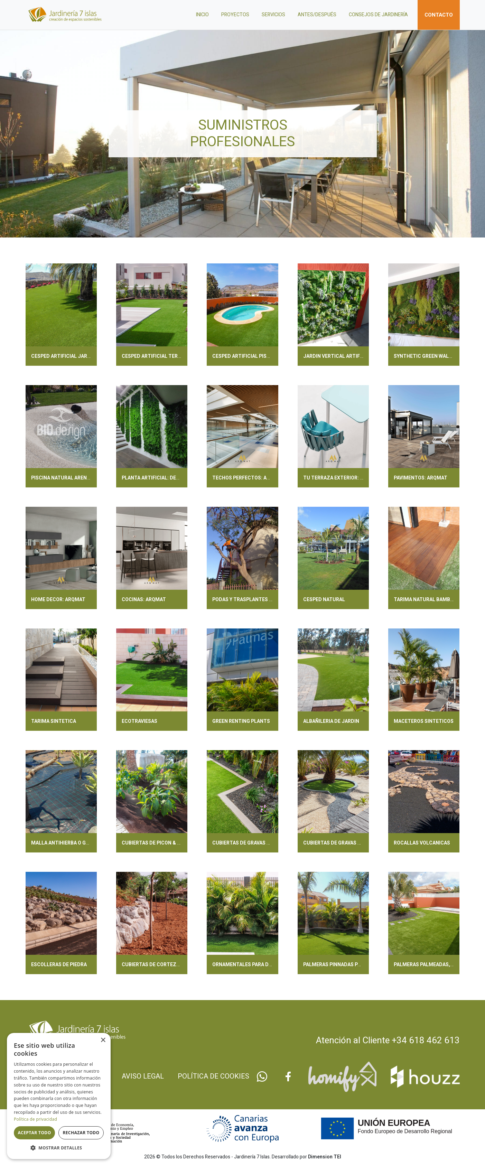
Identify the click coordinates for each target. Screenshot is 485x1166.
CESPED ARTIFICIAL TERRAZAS (158, 356)
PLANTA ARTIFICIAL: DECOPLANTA (162, 478)
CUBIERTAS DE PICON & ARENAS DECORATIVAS (176, 843)
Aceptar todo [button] (34, 1133)
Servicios (273, 14)
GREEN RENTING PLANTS (241, 721)
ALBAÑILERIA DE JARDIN (331, 721)
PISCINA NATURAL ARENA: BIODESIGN (74, 478)
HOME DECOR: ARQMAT (58, 599)
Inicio (202, 14)
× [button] (102, 1040)
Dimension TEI (324, 1156)
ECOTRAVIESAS (139, 721)
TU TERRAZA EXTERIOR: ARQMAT (341, 478)
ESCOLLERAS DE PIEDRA (59, 964)
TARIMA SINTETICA (53, 721)
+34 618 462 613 (426, 1040)
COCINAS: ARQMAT (144, 599)
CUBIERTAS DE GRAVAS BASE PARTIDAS (257, 843)
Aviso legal (143, 1076)
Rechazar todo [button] (81, 1133)
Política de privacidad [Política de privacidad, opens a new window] (35, 1119)
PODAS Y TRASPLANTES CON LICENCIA (257, 599)
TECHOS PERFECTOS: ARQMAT (248, 478)
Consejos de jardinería (378, 14)
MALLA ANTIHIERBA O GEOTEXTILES (73, 843)
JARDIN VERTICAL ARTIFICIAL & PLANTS (350, 356)
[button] (59, 1148)
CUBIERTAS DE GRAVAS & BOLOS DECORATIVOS (357, 843)
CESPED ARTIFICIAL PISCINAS (246, 356)
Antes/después (317, 14)
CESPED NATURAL (324, 599)
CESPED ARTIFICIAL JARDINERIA (68, 356)
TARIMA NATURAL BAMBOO (425, 599)
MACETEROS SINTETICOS (424, 721)
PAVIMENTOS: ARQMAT (420, 478)
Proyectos (235, 14)
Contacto (439, 15)
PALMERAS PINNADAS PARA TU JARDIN (348, 964)
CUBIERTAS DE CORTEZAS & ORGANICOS (169, 964)
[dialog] (59, 1096)
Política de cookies (213, 1076)
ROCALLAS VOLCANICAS (422, 843)
